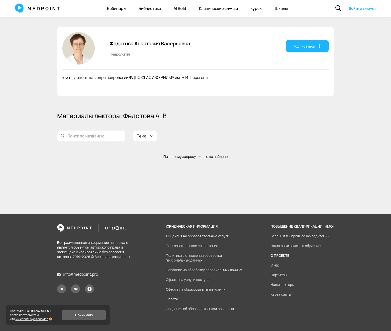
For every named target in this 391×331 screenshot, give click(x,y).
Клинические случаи (218, 8)
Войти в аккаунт (362, 8)
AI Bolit (180, 8)
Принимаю (84, 315)
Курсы (256, 8)
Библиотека (150, 8)
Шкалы (281, 8)
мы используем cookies (31, 319)
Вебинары (116, 8)
